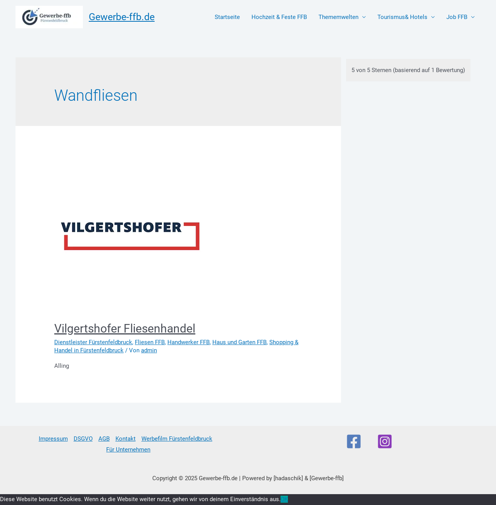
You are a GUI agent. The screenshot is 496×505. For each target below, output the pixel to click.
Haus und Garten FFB (239, 342)
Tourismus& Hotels (402, 17)
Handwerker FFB (188, 342)
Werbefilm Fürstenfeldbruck (176, 438)
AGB (104, 438)
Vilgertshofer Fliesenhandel (124, 328)
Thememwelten (338, 17)
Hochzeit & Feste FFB (279, 17)
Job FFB (456, 17)
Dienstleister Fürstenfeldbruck (93, 342)
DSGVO (83, 438)
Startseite (227, 17)
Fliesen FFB (150, 342)
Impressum (53, 438)
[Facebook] (354, 441)
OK (284, 499)
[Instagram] (385, 441)
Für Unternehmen (128, 449)
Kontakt (125, 438)
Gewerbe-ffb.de (122, 16)
